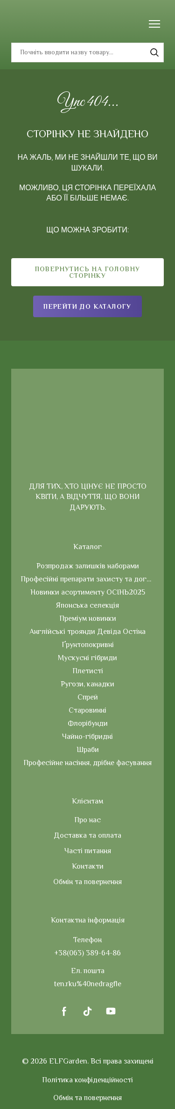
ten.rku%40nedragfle (87, 984)
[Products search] (87, 52)
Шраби (88, 749)
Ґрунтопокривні (88, 644)
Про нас (87, 820)
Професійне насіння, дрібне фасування (87, 763)
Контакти (88, 866)
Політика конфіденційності (87, 1080)
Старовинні (87, 710)
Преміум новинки (87, 618)
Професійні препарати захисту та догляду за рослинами (87, 579)
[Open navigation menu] (154, 24)
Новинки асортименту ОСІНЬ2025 (87, 592)
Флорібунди (88, 723)
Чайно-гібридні (87, 736)
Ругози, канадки (87, 684)
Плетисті (87, 671)
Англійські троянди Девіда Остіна (87, 631)
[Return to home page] (34, 23)
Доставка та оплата (87, 835)
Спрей (87, 697)
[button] (154, 52)
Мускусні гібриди (87, 658)
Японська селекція (87, 605)
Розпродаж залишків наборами (87, 566)
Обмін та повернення (87, 882)
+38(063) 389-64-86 (87, 953)
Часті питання (87, 851)
